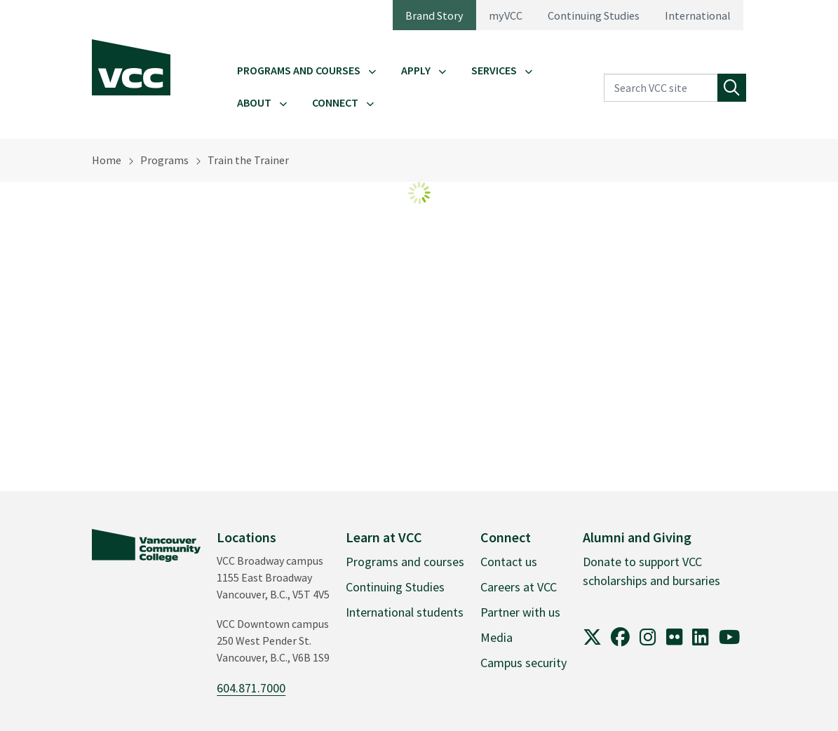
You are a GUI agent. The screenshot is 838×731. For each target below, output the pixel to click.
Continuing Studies (594, 15)
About (254, 102)
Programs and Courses (298, 70)
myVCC (505, 15)
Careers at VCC (518, 587)
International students (405, 612)
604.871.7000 (251, 688)
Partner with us (520, 612)
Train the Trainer (248, 160)
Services (494, 70)
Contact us (508, 562)
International (698, 15)
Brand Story (434, 15)
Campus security (523, 663)
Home (106, 160)
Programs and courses (405, 562)
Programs (164, 160)
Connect (335, 102)
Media (496, 637)
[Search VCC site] (661, 88)
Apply (416, 70)
